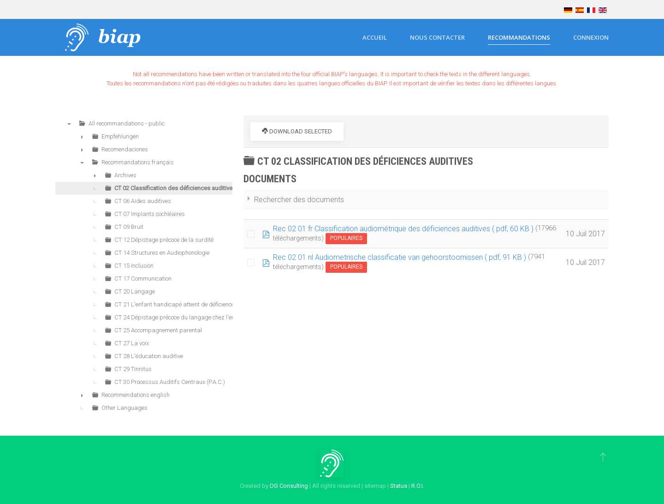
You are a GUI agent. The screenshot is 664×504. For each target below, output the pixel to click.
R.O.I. (417, 485)
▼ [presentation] (69, 123)
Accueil (374, 37)
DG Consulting (289, 485)
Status (398, 485)
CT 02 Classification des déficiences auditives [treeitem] (175, 188)
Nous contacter (437, 37)
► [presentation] (82, 136)
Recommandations (519, 37)
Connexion (591, 37)
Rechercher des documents (299, 199)
